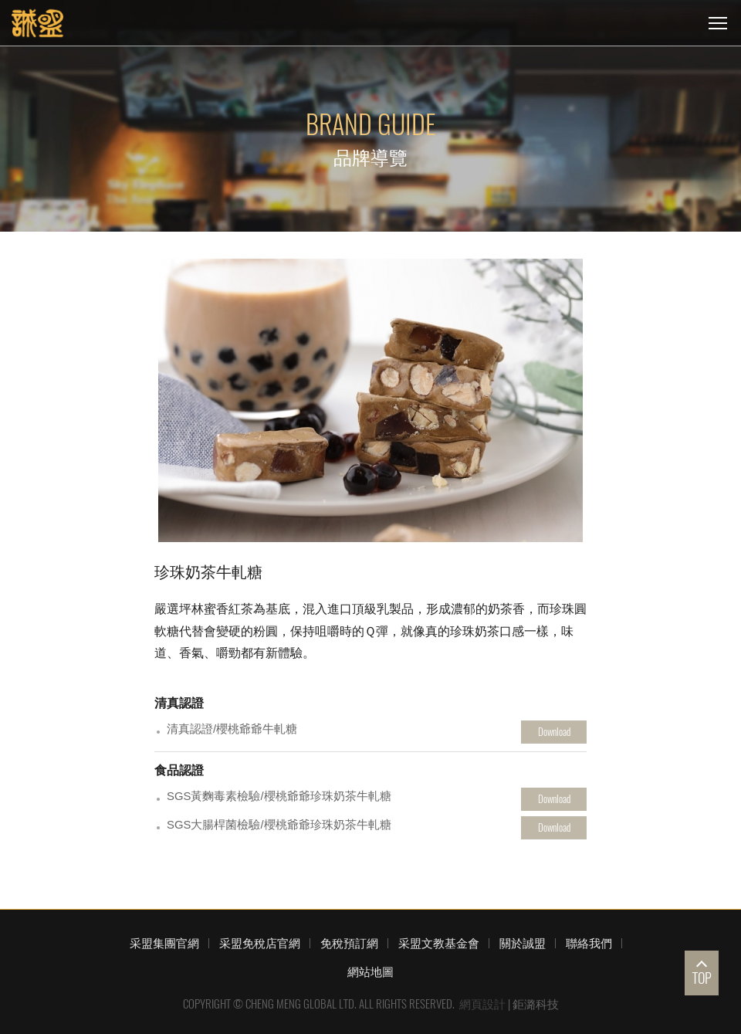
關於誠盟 (522, 943)
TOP (702, 978)
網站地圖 (370, 971)
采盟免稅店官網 (259, 943)
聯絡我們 (589, 943)
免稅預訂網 (349, 943)
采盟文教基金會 (438, 943)
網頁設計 (482, 1004)
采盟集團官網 (164, 943)
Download (554, 731)
